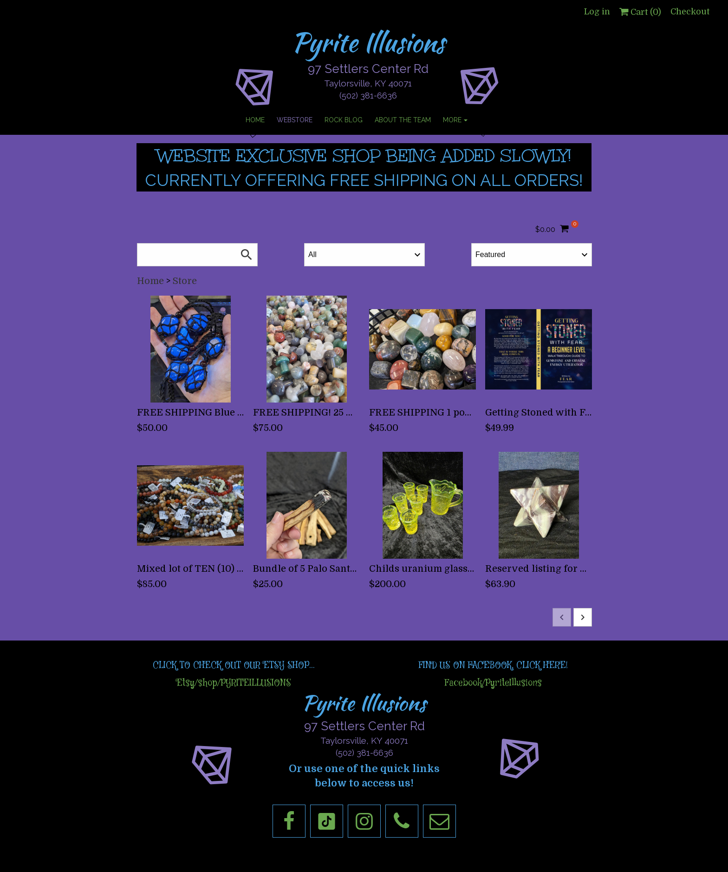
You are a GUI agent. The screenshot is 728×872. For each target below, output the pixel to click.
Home (150, 281)
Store (185, 281)
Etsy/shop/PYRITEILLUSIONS (233, 683)
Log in (597, 11)
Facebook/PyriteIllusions (493, 683)
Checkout (689, 11)
